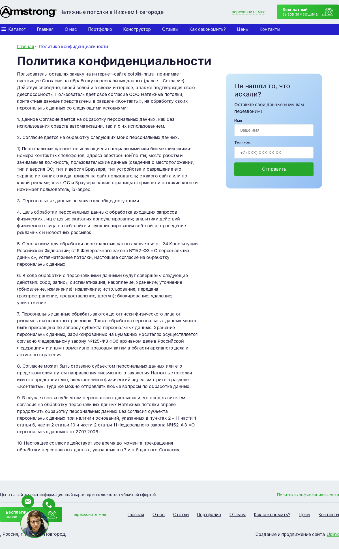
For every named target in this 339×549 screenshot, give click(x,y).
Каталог (17, 29)
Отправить (274, 169)
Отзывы (170, 29)
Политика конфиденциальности (308, 495)
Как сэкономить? (208, 29)
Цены (242, 29)
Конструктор (137, 29)
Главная (45, 29)
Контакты (270, 29)
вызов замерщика (300, 11)
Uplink (333, 534)
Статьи (181, 514)
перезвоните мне (248, 12)
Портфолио (100, 29)
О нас (71, 29)
